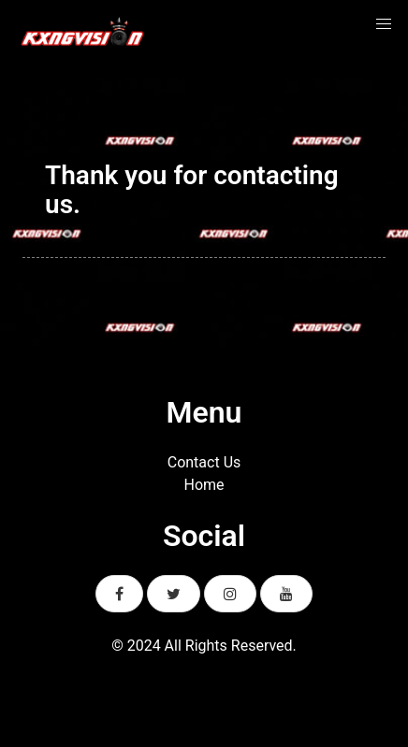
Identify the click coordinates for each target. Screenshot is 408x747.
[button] (383, 24)
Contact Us (204, 462)
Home (203, 485)
